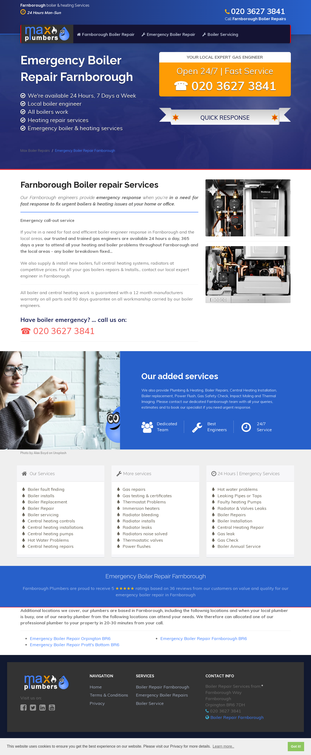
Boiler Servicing (220, 34)
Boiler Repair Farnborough (162, 687)
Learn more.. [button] (223, 746)
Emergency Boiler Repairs (162, 695)
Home (96, 687)
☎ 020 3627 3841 (224, 85)
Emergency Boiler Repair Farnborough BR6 (203, 638)
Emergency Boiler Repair (168, 34)
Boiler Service (150, 703)
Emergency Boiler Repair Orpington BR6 (70, 638)
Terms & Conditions (109, 695)
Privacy (97, 703)
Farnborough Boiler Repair (106, 34)
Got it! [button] (296, 746)
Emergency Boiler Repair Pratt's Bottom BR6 (74, 644)
